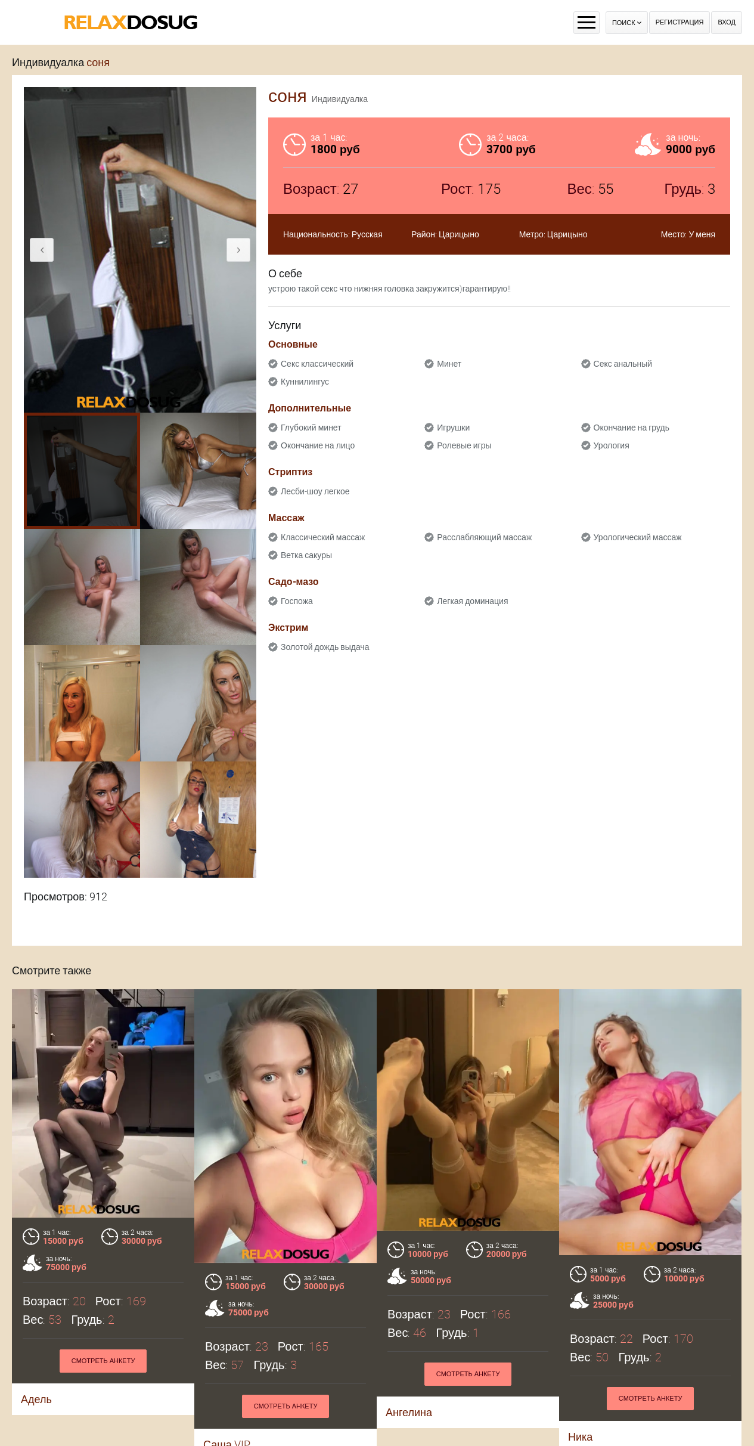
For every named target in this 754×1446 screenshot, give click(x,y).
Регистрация (680, 22)
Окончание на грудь (631, 427)
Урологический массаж (638, 537)
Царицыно (459, 234)
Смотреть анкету (103, 1361)
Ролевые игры (464, 445)
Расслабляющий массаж (484, 537)
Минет (449, 364)
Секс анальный (623, 364)
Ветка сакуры (306, 555)
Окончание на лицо (318, 445)
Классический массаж (323, 537)
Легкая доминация (472, 601)
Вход (727, 22)
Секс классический (317, 364)
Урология (611, 445)
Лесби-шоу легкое (315, 491)
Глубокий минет (311, 427)
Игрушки (453, 427)
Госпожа (297, 601)
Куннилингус (305, 381)
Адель (36, 1399)
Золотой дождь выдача (325, 647)
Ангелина (409, 1412)
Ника (580, 1436)
